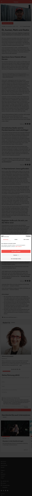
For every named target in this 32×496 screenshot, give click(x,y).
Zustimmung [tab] (5, 239)
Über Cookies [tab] (26, 239)
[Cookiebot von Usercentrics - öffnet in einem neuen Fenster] (26, 236)
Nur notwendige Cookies (16, 258)
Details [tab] (16, 239)
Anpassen (16, 255)
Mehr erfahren (19, 246)
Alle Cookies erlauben (16, 251)
